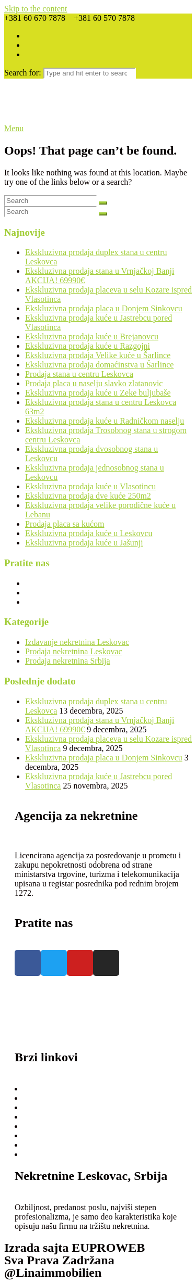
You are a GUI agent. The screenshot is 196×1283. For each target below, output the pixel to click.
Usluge (38, 1144)
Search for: (22, 72)
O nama (39, 1116)
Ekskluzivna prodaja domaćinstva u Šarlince (99, 364)
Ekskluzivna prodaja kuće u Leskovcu (88, 533)
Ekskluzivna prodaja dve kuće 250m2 (88, 495)
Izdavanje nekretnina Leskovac (77, 642)
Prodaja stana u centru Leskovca (79, 374)
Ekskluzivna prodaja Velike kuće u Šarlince (97, 355)
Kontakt (39, 1154)
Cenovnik (42, 1126)
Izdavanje (42, 1098)
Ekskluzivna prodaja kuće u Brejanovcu (91, 336)
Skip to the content (35, 8)
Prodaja (39, 1088)
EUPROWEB (108, 1247)
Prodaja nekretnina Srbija (67, 660)
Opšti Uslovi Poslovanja (67, 1135)
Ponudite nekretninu (60, 1107)
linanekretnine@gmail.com (60, 1027)
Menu (14, 128)
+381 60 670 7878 (45, 1008)
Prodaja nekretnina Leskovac (73, 651)
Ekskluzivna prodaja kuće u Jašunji (84, 542)
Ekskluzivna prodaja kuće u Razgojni (87, 345)
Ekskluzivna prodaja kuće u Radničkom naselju (104, 420)
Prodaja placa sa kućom (65, 523)
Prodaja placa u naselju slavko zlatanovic (94, 383)
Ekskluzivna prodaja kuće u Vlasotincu (90, 486)
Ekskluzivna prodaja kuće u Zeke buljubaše (98, 392)
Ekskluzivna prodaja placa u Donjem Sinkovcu (103, 308)
